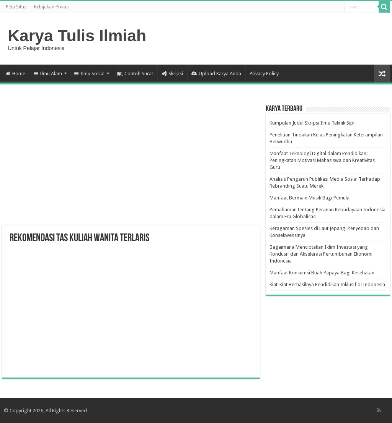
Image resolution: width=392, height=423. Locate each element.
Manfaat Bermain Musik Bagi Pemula (310, 198)
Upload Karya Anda (216, 73)
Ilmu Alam (48, 73)
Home (15, 73)
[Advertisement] (131, 164)
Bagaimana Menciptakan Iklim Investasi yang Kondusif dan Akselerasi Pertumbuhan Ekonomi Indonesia (321, 254)
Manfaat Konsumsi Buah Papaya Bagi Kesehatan (322, 273)
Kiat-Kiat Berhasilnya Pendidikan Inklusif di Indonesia (327, 284)
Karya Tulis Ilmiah (77, 35)
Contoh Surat (135, 73)
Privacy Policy (264, 73)
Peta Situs (16, 7)
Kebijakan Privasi (52, 7)
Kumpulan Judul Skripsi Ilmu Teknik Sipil (313, 123)
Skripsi (172, 73)
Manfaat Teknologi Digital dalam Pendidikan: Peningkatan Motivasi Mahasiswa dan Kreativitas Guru (322, 160)
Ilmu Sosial (89, 73)
